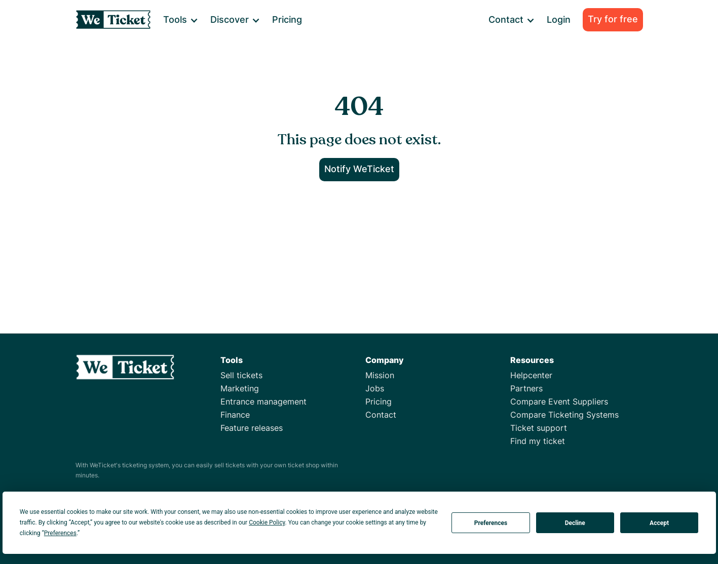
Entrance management (263, 401)
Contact (380, 415)
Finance (235, 415)
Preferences (491, 523)
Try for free (613, 19)
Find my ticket (537, 441)
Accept (659, 523)
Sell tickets (241, 375)
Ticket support (538, 428)
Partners (526, 388)
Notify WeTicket (359, 169)
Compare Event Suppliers (559, 401)
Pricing (287, 19)
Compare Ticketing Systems (564, 415)
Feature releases (251, 428)
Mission (379, 375)
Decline (575, 523)
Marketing (239, 388)
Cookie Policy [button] (267, 522)
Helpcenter (531, 375)
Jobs (374, 388)
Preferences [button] (60, 533)
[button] (180, 19)
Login (559, 19)
